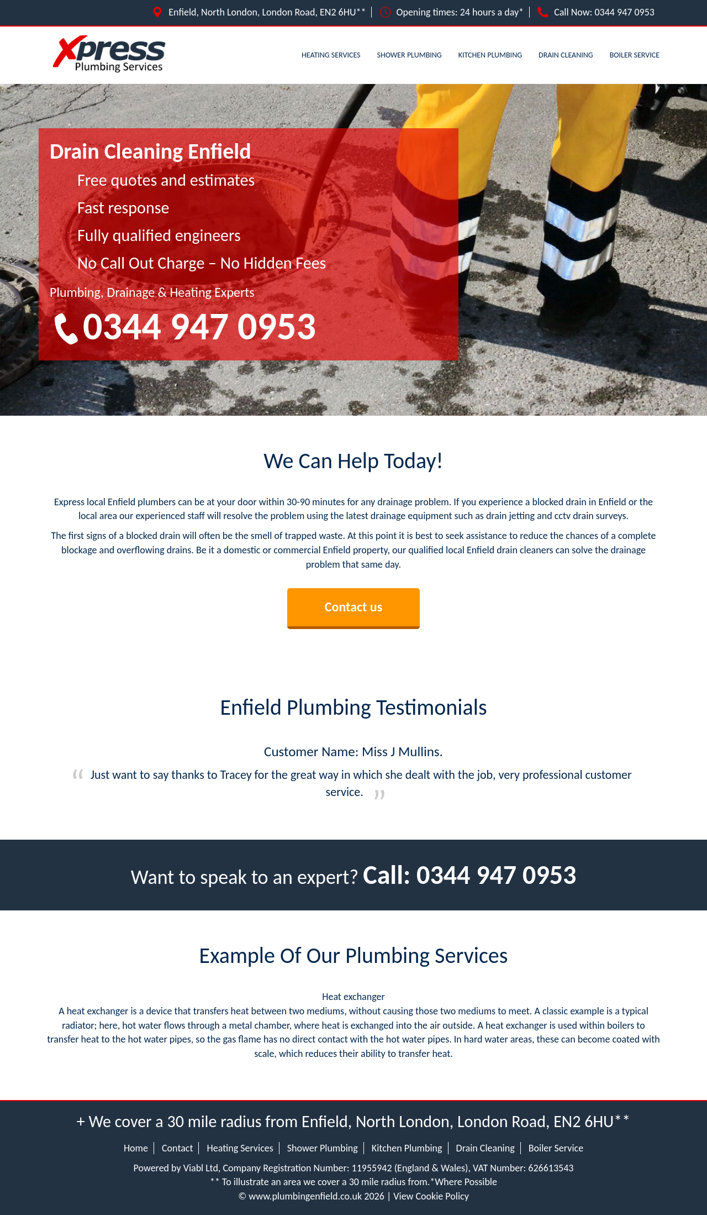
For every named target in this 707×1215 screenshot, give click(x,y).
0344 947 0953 (625, 12)
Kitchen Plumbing (490, 55)
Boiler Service (634, 55)
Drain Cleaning (566, 55)
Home (136, 1148)
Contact (177, 1148)
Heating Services (331, 55)
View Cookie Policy (431, 1196)
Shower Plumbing (409, 55)
